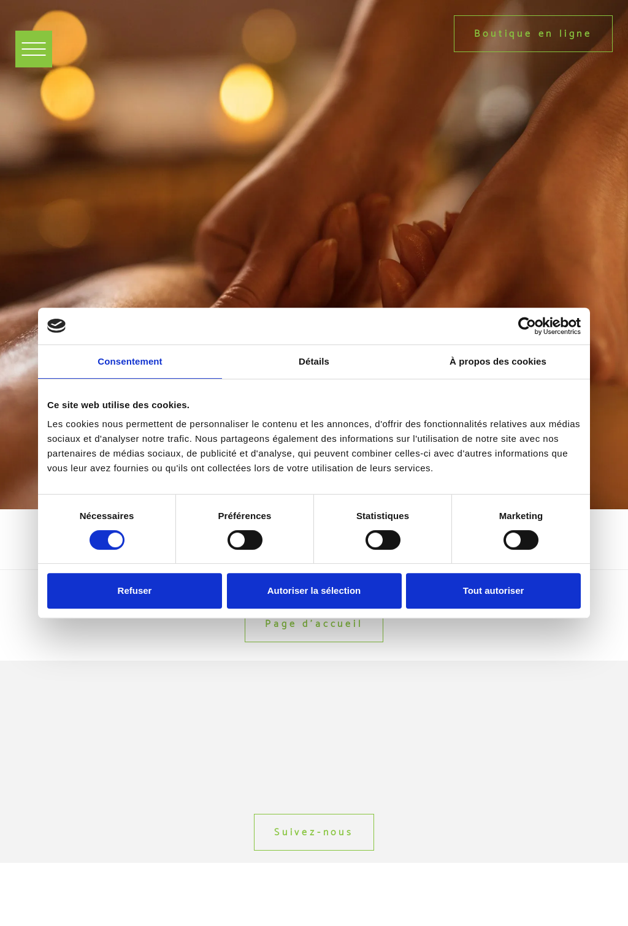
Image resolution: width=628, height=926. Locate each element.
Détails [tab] (314, 361)
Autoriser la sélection (314, 590)
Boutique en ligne (533, 33)
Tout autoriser (493, 590)
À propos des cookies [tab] (498, 361)
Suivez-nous (314, 832)
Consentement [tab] (130, 361)
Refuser (135, 590)
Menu (37, 41)
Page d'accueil (313, 623)
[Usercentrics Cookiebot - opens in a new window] (527, 326)
